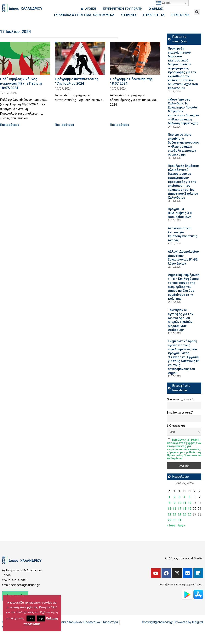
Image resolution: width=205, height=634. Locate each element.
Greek (163, 3)
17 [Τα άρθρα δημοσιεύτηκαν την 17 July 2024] (179, 508)
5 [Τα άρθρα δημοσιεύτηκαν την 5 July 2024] (189, 497)
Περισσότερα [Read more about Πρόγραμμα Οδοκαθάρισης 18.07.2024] (119, 125)
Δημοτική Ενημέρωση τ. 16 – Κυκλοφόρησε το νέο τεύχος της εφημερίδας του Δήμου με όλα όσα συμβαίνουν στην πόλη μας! (183, 286)
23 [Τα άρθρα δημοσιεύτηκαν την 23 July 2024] (174, 514)
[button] (197, 12)
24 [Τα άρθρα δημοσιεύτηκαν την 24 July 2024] (179, 514)
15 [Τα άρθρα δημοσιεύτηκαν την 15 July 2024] (169, 508)
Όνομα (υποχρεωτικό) (180, 399)
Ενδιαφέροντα (176, 425)
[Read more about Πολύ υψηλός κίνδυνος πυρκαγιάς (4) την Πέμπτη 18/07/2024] (25, 58)
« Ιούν (171, 525)
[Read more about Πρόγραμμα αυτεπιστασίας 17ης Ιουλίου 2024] (80, 58)
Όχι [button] (41, 618)
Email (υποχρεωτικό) (180, 412)
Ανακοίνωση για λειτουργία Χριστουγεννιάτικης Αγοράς (182, 234)
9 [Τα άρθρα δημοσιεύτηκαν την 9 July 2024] (174, 503)
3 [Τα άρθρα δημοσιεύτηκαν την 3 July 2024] (179, 497)
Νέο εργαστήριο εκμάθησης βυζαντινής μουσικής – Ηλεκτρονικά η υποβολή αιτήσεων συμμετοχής (183, 144)
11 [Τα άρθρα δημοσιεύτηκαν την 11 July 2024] (184, 503)
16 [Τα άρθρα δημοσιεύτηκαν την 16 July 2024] (174, 508)
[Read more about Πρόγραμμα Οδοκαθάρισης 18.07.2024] (135, 58)
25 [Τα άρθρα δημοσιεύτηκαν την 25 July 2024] (184, 514)
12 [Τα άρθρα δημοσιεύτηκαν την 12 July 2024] (189, 503)
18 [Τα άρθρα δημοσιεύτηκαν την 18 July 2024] (184, 508)
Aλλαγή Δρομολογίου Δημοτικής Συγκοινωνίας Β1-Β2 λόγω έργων (183, 257)
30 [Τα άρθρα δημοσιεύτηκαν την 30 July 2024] (174, 520)
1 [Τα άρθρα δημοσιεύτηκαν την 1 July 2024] (169, 497)
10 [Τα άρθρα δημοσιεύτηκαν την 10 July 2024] (179, 503)
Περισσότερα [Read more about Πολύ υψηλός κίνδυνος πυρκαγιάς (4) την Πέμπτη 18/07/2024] (9, 125)
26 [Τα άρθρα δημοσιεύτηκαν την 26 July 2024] (189, 514)
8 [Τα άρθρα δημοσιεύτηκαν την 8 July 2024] (169, 503)
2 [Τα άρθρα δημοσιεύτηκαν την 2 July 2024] (174, 497)
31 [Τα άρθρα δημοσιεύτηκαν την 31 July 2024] (179, 520)
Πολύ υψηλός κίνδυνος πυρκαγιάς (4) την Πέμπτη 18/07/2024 (21, 83)
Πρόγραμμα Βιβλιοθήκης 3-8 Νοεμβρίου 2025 (180, 213)
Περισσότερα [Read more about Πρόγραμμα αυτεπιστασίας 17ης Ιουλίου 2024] (64, 125)
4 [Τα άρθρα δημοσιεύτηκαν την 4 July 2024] (184, 497)
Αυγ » (181, 525)
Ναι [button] (31, 618)
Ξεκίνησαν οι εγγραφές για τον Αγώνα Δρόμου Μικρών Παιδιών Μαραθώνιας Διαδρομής (180, 320)
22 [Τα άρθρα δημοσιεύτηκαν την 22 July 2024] (169, 514)
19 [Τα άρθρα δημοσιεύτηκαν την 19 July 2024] (189, 508)
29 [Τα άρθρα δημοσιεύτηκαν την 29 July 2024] (169, 520)
